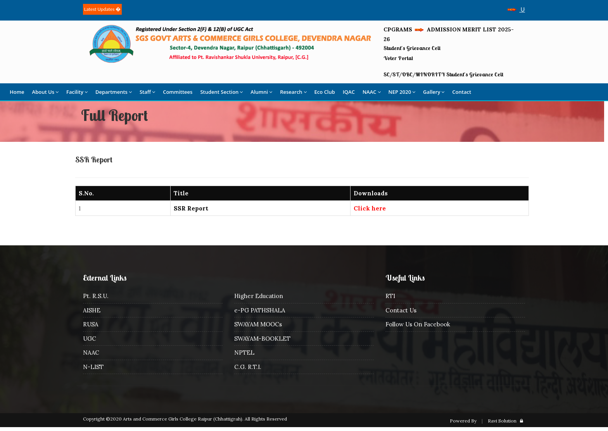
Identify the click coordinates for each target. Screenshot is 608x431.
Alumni (261, 91)
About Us (45, 91)
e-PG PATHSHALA (259, 310)
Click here (370, 208)
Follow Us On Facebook (417, 324)
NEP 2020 (402, 91)
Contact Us (400, 310)
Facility (77, 91)
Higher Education (258, 296)
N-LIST (93, 367)
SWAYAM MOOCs (258, 324)
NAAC (372, 91)
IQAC (349, 91)
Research (293, 91)
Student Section (221, 91)
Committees (177, 91)
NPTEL (244, 352)
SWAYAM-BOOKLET (262, 338)
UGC (89, 338)
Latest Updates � (102, 9)
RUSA (90, 324)
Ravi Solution (502, 421)
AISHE (91, 310)
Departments (113, 91)
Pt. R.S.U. (96, 296)
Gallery (433, 91)
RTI (390, 296)
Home (17, 91)
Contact (461, 91)
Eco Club (324, 91)
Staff (147, 91)
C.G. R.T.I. (247, 367)
